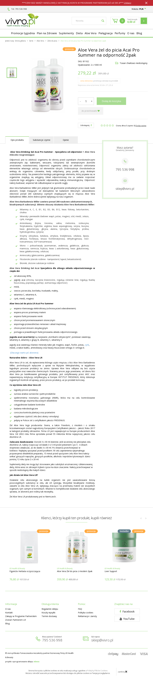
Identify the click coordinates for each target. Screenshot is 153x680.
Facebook (127, 611)
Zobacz (127, 2)
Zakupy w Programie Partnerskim (21, 616)
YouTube (127, 618)
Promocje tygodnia (23, 33)
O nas (130, 33)
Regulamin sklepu (50, 609)
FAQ (80, 609)
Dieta (79, 33)
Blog (139, 33)
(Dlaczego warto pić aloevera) (24, 352)
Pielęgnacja (105, 33)
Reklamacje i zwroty (87, 616)
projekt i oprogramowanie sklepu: (22, 661)
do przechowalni (91, 110)
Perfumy (120, 33)
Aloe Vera (90, 33)
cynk (87, 344)
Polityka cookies (85, 612)
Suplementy (66, 33)
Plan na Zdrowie (47, 33)
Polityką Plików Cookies (97, 670)
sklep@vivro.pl (125, 189)
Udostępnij (86, 125)
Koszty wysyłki (48, 612)
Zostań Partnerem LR (15, 619)
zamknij (122, 671)
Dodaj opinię (141, 125)
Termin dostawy (49, 616)
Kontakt (9, 612)
